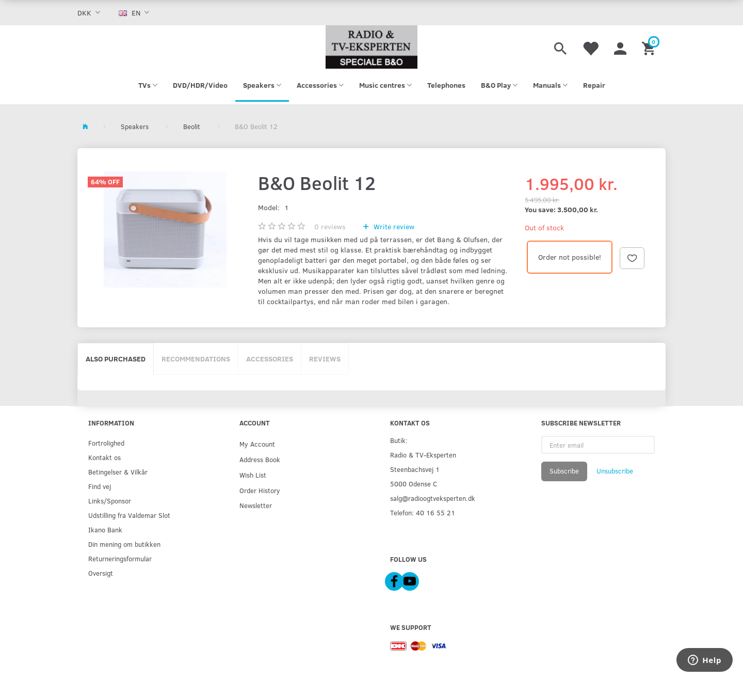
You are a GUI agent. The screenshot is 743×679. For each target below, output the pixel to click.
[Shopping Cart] (650, 47)
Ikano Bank (105, 529)
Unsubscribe (614, 471)
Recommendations (195, 359)
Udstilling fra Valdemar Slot (129, 515)
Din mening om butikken (124, 544)
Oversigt (100, 573)
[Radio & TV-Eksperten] (371, 47)
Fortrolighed (106, 442)
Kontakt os (104, 457)
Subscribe (564, 471)
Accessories (269, 359)
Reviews (325, 359)
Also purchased (116, 359)
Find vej (99, 486)
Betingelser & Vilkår (118, 471)
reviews (330, 226)
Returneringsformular (120, 558)
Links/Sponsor (109, 500)
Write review (393, 226)
